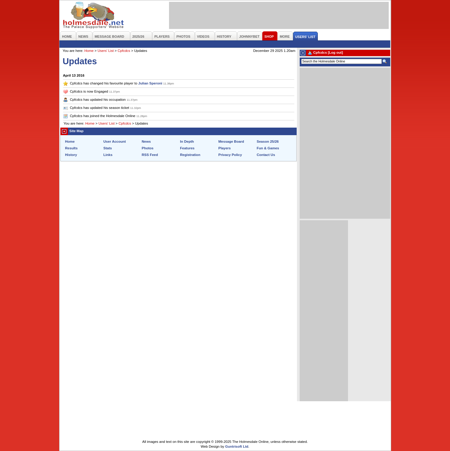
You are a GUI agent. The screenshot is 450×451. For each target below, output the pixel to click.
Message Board (231, 141)
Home (89, 50)
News (146, 141)
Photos (148, 148)
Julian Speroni (150, 83)
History (71, 155)
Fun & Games (268, 148)
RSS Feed (150, 155)
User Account (115, 141)
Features (187, 148)
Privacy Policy (230, 155)
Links (108, 155)
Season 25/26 (268, 141)
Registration (190, 155)
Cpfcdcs (124, 50)
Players (225, 148)
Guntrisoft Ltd (236, 446)
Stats (108, 148)
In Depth (187, 141)
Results (71, 148)
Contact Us (266, 155)
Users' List (105, 50)
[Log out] (335, 52)
